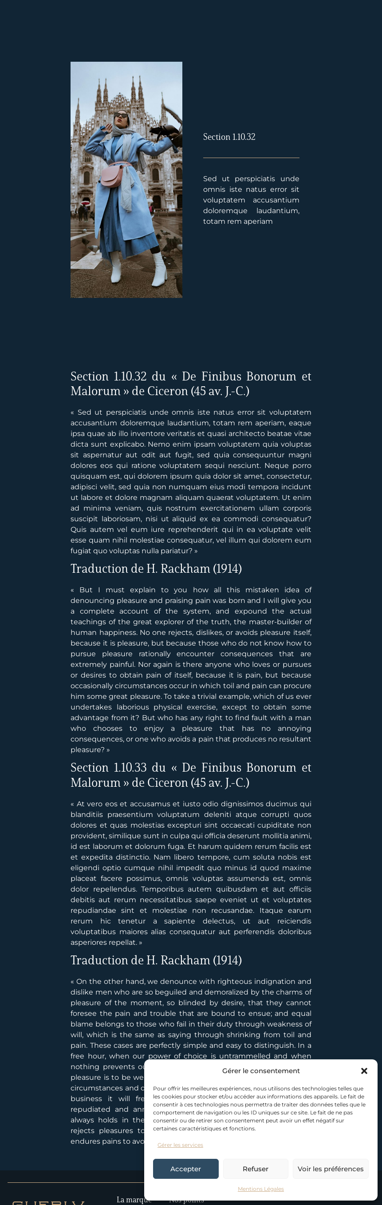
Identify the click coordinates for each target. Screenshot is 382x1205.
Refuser (255, 1169)
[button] (364, 1070)
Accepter (185, 1169)
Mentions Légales (261, 1188)
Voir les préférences (331, 1169)
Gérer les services (180, 1145)
